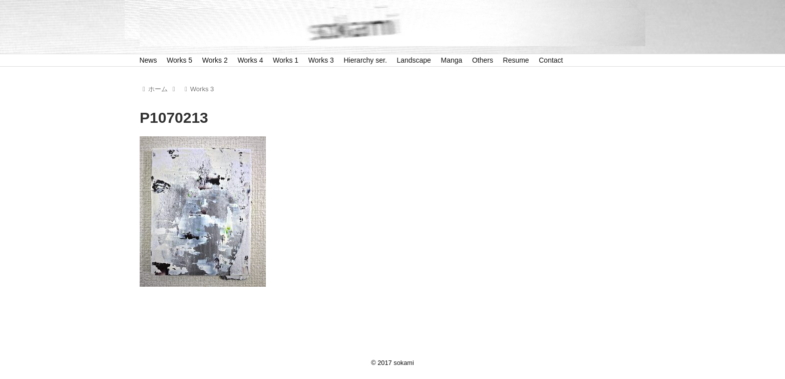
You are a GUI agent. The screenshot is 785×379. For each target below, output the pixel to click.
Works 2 (215, 60)
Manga (452, 60)
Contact (551, 60)
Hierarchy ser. (364, 60)
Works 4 (250, 60)
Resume (516, 60)
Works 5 (179, 60)
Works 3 (321, 60)
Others (482, 60)
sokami (404, 362)
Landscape (414, 60)
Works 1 (285, 60)
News (148, 60)
